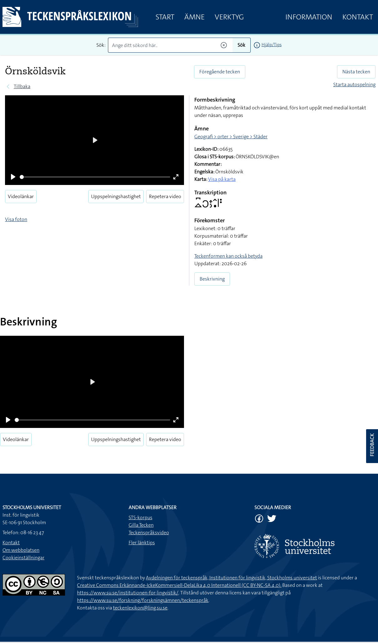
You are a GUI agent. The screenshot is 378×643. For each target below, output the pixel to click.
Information (308, 17)
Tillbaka (22, 86)
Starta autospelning (354, 84)
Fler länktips (142, 542)
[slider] (95, 177)
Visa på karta (222, 179)
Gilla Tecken (141, 525)
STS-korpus (140, 517)
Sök (241, 45)
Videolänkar (21, 196)
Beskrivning (212, 279)
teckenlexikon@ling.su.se (140, 607)
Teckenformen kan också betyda (228, 256)
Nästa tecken (356, 71)
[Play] (13, 177)
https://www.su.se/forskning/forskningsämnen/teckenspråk (142, 600)
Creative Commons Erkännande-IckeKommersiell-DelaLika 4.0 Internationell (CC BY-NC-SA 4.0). (179, 585)
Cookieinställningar (23, 557)
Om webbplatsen (21, 550)
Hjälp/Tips (272, 44)
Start (165, 17)
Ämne (194, 17)
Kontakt (357, 17)
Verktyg (229, 17)
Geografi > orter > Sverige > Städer (231, 136)
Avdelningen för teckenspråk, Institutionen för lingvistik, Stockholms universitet (231, 577)
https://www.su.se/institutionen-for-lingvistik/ (127, 592)
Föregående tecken (219, 71)
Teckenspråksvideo (149, 532)
